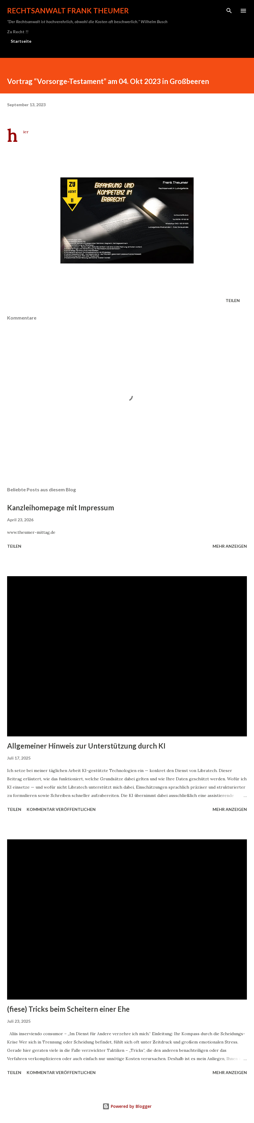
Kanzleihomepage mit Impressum (60, 507)
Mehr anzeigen (230, 546)
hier (26, 131)
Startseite (21, 41)
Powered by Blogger (127, 1106)
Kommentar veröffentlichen (61, 809)
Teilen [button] (233, 300)
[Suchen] (229, 10)
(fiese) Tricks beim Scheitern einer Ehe (68, 1009)
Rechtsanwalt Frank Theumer (68, 10)
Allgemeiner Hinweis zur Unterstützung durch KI (86, 745)
